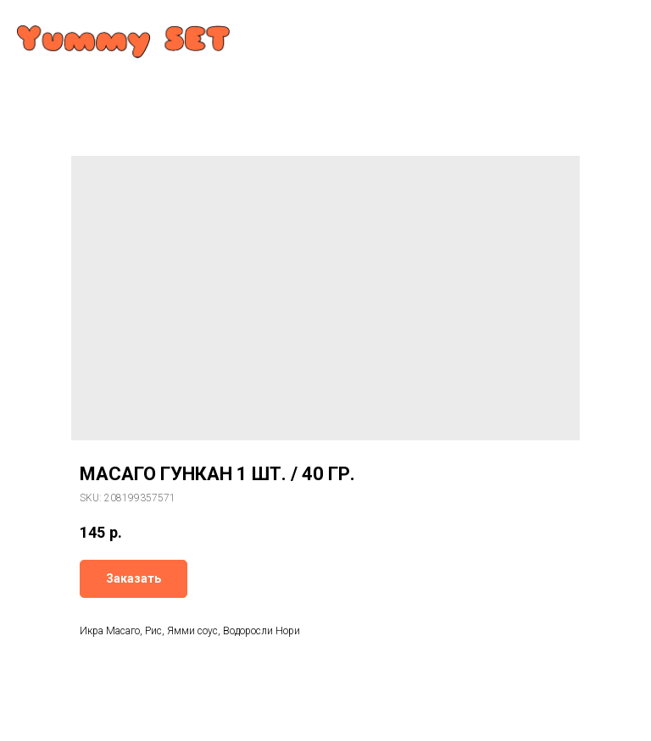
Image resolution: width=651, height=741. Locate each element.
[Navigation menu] (622, 27)
